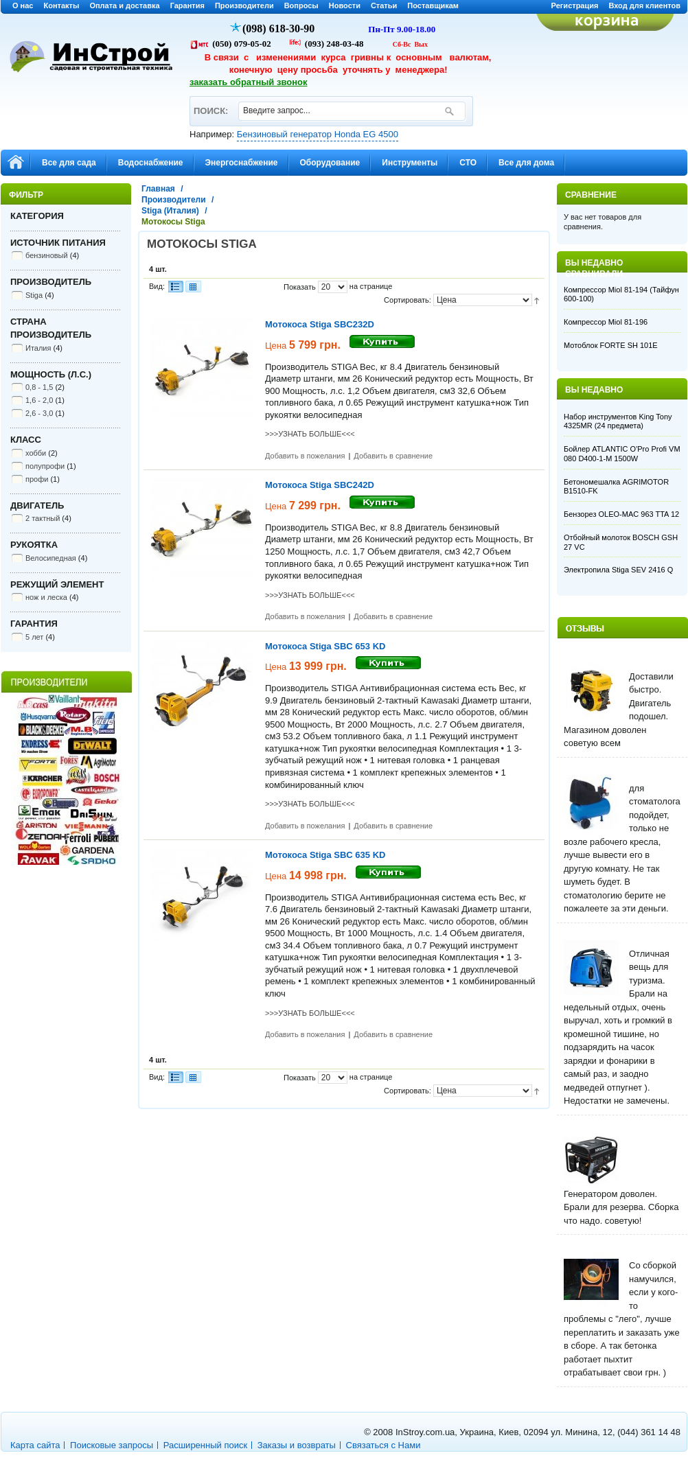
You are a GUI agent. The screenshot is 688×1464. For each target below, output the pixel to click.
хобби (35, 453)
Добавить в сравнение (393, 456)
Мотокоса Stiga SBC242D (319, 485)
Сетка (193, 286)
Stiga (34, 295)
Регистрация (575, 5)
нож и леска (46, 597)
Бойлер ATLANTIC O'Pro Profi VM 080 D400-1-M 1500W (622, 454)
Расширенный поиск (205, 1445)
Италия (38, 348)
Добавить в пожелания (305, 456)
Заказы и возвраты (296, 1445)
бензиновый (46, 255)
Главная (158, 189)
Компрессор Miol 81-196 (605, 322)
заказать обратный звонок (249, 82)
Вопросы (301, 5)
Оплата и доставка (124, 5)
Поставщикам (433, 5)
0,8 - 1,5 (39, 387)
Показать (300, 287)
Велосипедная (50, 558)
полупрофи (45, 466)
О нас (23, 5)
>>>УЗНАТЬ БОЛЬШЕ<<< (310, 434)
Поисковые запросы (111, 1445)
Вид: (157, 286)
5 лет (34, 637)
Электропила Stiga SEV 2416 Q (618, 570)
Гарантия (187, 5)
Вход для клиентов (644, 5)
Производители (244, 5)
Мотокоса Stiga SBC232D (319, 324)
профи (36, 479)
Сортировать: (407, 300)
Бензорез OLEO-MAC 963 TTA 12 (621, 514)
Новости (344, 5)
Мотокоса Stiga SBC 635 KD (325, 855)
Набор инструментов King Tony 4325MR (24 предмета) (618, 421)
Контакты (62, 5)
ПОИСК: (210, 104)
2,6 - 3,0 (39, 413)
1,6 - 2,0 (39, 400)
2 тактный (42, 518)
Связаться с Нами (383, 1445)
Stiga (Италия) (170, 211)
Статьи (384, 5)
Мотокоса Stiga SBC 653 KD (325, 646)
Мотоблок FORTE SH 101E (611, 345)
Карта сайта (35, 1445)
